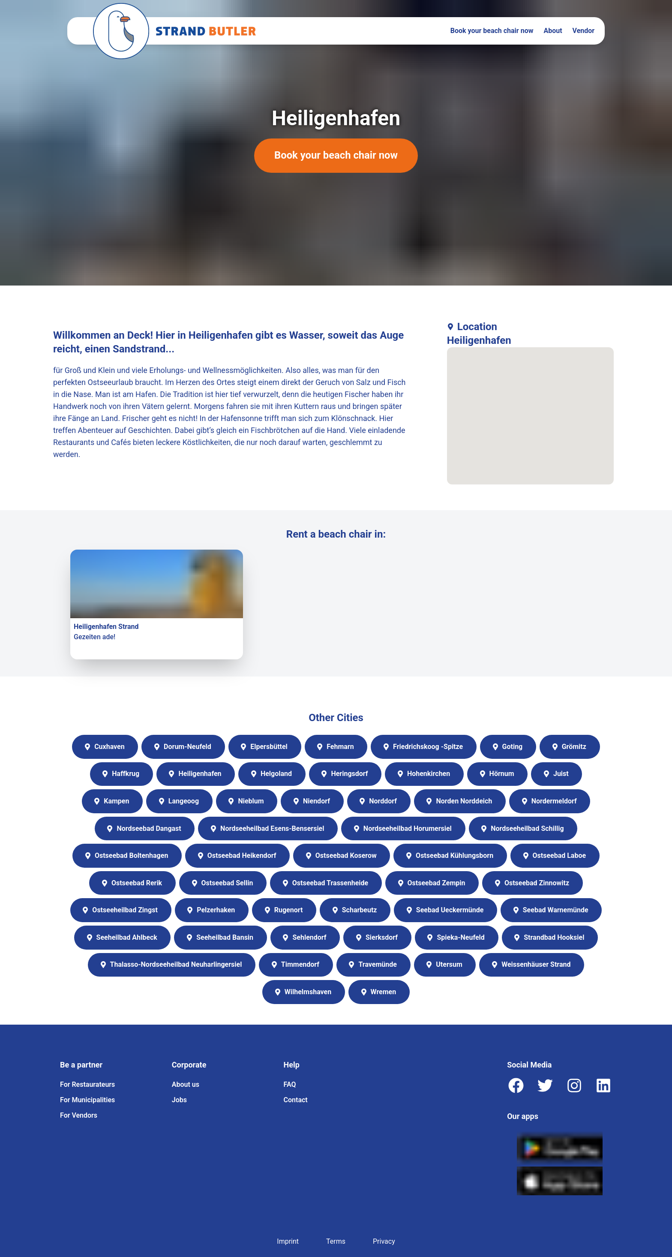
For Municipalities (87, 1100)
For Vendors (78, 1115)
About (552, 31)
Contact (296, 1100)
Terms (335, 1241)
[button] (530, 408)
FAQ (290, 1084)
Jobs (179, 1100)
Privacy (384, 1241)
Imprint (288, 1241)
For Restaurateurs (87, 1084)
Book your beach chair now (492, 31)
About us (185, 1084)
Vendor (584, 31)
